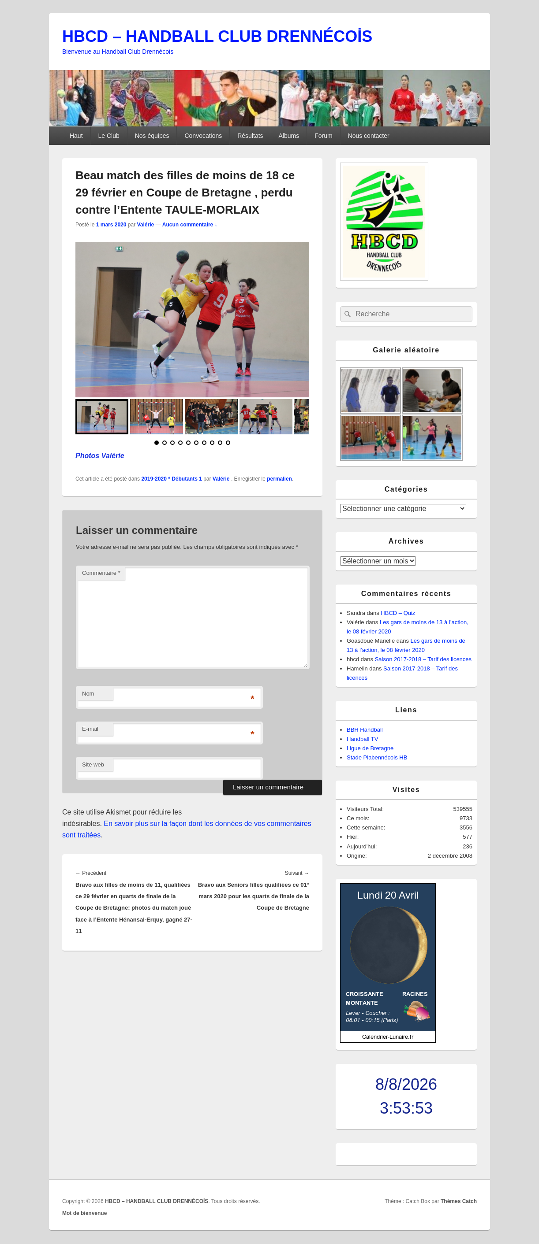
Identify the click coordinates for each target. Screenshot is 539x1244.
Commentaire (101, 573)
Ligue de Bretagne (370, 748)
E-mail (90, 729)
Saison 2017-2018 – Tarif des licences (423, 659)
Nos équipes (152, 135)
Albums (289, 135)
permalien (279, 479)
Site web (93, 764)
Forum (323, 135)
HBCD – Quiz (398, 613)
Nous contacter (368, 135)
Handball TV (362, 739)
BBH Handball (365, 729)
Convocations (203, 135)
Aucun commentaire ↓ (189, 225)
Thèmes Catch (459, 1201)
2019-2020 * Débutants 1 (171, 479)
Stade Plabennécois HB (377, 757)
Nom (88, 693)
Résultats (250, 135)
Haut (76, 135)
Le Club (108, 135)
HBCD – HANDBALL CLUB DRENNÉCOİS (217, 36)
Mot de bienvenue (84, 1213)
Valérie (145, 225)
